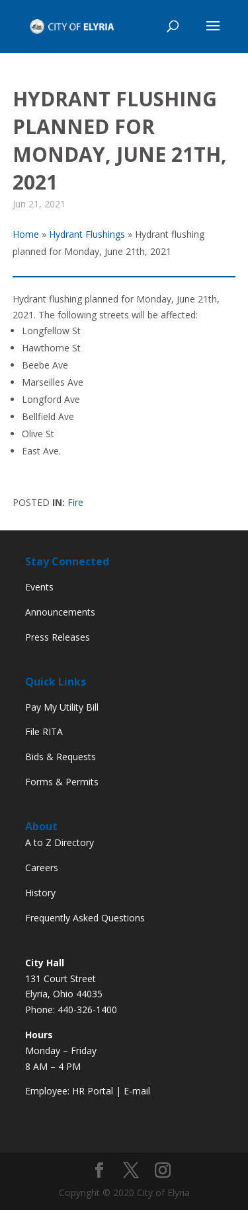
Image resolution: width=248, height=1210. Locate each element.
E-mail (137, 1091)
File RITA (44, 731)
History (40, 892)
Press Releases (57, 637)
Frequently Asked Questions (85, 917)
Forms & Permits (62, 781)
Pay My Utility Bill (62, 707)
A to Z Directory (59, 842)
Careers (41, 867)
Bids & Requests (60, 756)
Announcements (60, 612)
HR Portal (92, 1091)
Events (39, 587)
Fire (75, 502)
